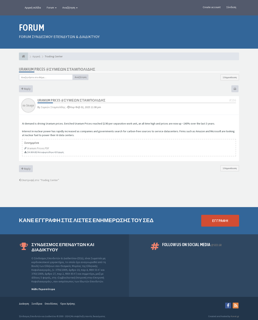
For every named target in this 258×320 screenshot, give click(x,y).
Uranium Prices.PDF (38, 148)
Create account (212, 7)
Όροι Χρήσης (67, 303)
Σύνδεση (231, 7)
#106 (232, 100)
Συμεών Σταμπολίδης (53, 107)
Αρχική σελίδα (33, 7)
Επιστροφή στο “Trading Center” (39, 180)
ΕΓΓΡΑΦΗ (220, 220)
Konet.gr (235, 316)
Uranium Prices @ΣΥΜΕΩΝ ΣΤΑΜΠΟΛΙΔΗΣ (57, 69)
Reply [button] (26, 89)
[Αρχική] (23, 56)
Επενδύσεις (51, 303)
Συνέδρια (36, 303)
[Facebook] (228, 305)
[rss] (235, 305)
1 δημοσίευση (230, 77)
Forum (52, 7)
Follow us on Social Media (192, 244)
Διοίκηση (24, 303)
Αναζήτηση (70, 7)
